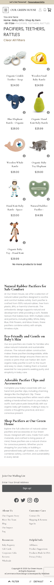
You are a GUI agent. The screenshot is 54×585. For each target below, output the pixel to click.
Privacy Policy (35, 556)
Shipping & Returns (38, 519)
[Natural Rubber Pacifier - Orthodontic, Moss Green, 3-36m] (39, 189)
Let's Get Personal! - (27, 2)
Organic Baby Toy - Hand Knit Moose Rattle (15, 253)
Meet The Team (9, 519)
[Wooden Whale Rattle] (15, 146)
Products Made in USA (39, 553)
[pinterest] (36, 500)
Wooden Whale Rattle (15, 164)
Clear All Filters (14, 40)
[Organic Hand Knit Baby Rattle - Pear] (39, 103)
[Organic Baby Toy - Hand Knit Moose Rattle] (15, 233)
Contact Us (34, 515)
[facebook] (16, 500)
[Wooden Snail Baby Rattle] (39, 59)
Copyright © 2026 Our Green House (27, 568)
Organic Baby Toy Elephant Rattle (39, 166)
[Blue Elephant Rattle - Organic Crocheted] (15, 103)
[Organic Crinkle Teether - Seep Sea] (15, 59)
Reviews (6, 556)
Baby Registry (8, 545)
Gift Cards (6, 549)
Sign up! (27, 488)
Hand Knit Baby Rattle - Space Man (15, 209)
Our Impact (7, 527)
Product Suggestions (38, 549)
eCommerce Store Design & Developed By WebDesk (27, 573)
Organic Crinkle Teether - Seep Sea (15, 79)
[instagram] (29, 500)
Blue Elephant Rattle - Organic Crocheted (15, 122)
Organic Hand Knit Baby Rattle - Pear (39, 122)
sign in (32, 523)
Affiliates (33, 545)
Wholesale (6, 560)
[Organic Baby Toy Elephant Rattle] (39, 146)
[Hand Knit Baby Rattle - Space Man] (15, 189)
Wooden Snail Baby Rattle (39, 77)
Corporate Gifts (9, 553)
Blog (4, 523)
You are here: (11, 17)
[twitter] (23, 500)
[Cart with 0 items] (49, 10)
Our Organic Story (10, 515)
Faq (3, 531)
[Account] (40, 9)
